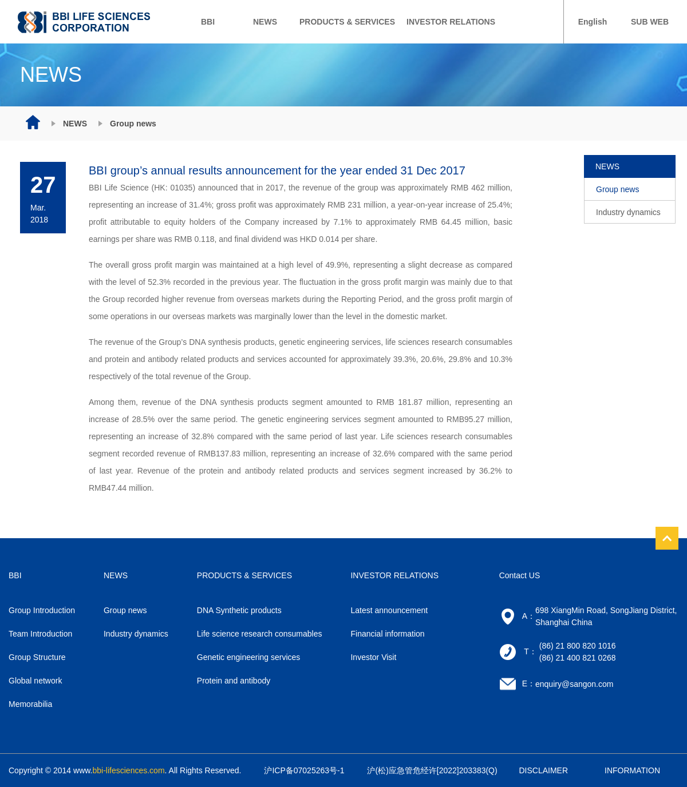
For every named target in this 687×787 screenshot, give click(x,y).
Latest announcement (389, 610)
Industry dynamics (628, 212)
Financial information (387, 633)
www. (119, 770)
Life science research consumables (259, 633)
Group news (617, 189)
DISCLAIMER (543, 770)
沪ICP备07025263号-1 (304, 770)
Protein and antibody (233, 680)
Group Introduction (42, 610)
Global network (35, 680)
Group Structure (37, 657)
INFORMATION (632, 770)
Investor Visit (373, 657)
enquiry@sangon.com (574, 684)
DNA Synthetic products (239, 610)
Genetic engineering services (249, 657)
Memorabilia (30, 704)
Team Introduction (40, 633)
